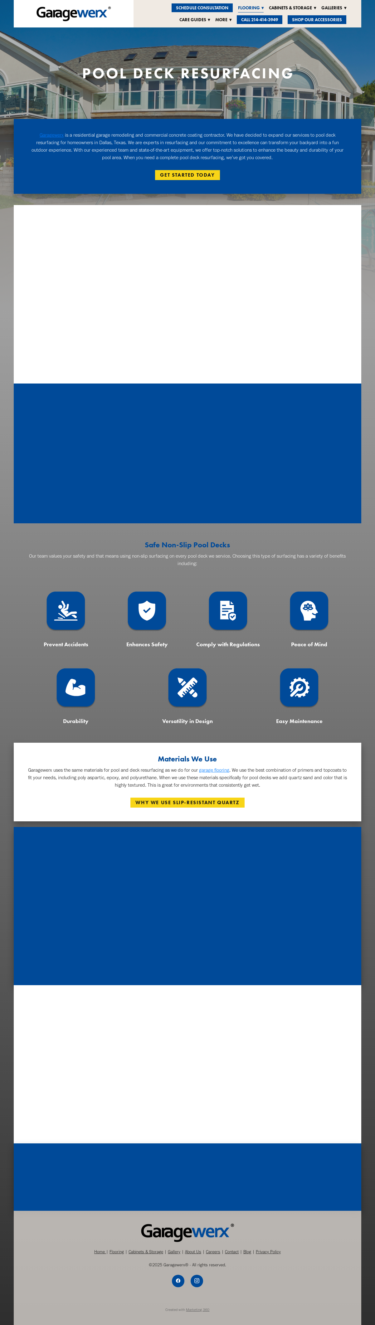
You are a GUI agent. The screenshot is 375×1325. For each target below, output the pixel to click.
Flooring (117, 1251)
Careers (213, 1251)
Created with (187, 1310)
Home (100, 1251)
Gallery (174, 1251)
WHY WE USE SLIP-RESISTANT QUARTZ (187, 802)
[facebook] (178, 1281)
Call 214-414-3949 (259, 19)
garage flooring (214, 770)
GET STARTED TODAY (187, 175)
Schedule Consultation (202, 8)
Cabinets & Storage (146, 1251)
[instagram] (197, 1281)
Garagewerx (52, 135)
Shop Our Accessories (317, 19)
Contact (232, 1251)
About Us (193, 1251)
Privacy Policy (268, 1251)
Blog (247, 1251)
